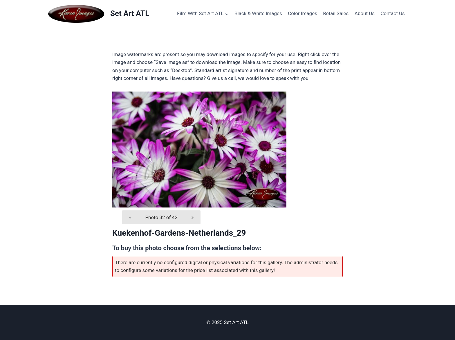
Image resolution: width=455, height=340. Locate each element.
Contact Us (392, 13)
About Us (365, 13)
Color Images (302, 13)
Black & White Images (258, 13)
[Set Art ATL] (98, 13)
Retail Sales (336, 13)
